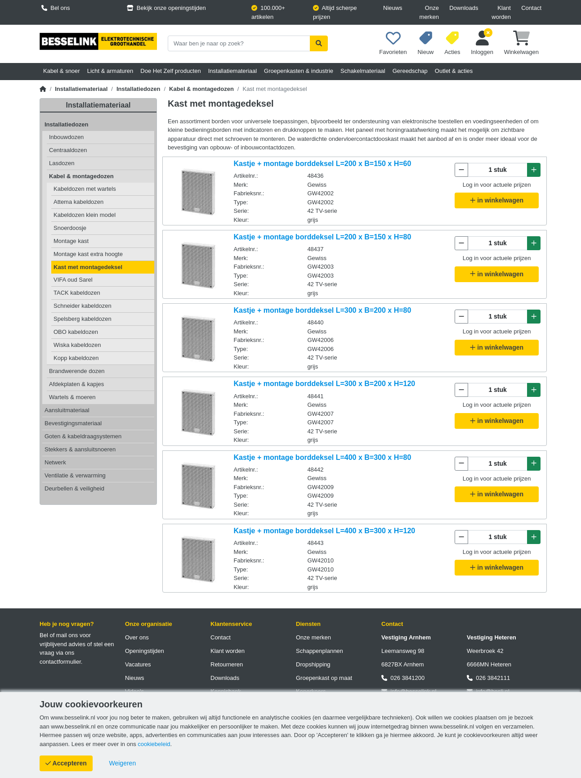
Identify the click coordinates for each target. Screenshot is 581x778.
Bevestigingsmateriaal (73, 423)
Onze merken (429, 12)
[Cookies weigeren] (122, 763)
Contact (531, 7)
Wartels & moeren (72, 397)
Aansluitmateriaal (67, 410)
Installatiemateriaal (81, 88)
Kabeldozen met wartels (85, 188)
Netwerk (55, 462)
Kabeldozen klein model (85, 214)
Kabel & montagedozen (201, 88)
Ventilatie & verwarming (75, 475)
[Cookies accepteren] (66, 763)
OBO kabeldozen (76, 331)
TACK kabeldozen (77, 292)
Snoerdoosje (70, 228)
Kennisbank (225, 691)
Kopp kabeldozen (76, 358)
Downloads (463, 7)
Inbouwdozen (66, 137)
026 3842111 (488, 678)
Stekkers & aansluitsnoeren (80, 449)
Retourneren (226, 664)
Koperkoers (311, 691)
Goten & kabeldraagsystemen (83, 436)
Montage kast (71, 241)
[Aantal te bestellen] (497, 170)
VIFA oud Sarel (73, 279)
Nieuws (392, 7)
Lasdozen (61, 163)
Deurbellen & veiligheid (74, 488)
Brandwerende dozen (77, 371)
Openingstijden (144, 651)
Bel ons (55, 7)
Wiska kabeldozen (77, 345)
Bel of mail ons (59, 635)
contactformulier (60, 661)
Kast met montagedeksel (88, 267)
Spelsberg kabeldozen (83, 318)
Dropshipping (313, 664)
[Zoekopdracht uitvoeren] (319, 43)
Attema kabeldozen (78, 201)
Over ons (137, 637)
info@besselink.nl (408, 691)
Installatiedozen (138, 88)
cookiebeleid (154, 744)
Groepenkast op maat (324, 678)
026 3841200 (403, 678)
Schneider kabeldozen (83, 305)
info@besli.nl (488, 691)
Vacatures (138, 664)
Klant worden (501, 12)
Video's (134, 691)
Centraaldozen (68, 150)
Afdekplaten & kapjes (76, 384)
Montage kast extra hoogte (88, 254)
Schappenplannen (319, 651)
